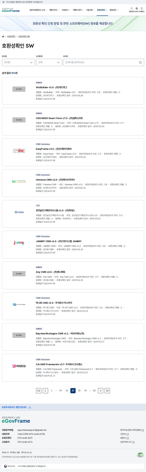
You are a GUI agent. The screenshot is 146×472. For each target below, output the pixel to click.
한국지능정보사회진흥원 (130, 430)
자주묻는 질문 (15, 452)
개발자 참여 (77, 10)
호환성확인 (101, 10)
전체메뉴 (141, 11)
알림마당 (113, 10)
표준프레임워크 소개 (37, 10)
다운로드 (65, 10)
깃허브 (123, 434)
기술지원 (89, 10)
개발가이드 (53, 10)
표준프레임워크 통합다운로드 (14, 407)
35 (60, 390)
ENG (137, 11)
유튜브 (123, 438)
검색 (140, 62)
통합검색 (132, 11)
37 (73, 390)
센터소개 (5, 452)
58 (94, 390)
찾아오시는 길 (26, 452)
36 (67, 390)
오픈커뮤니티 (126, 442)
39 (85, 390)
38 (79, 390)
